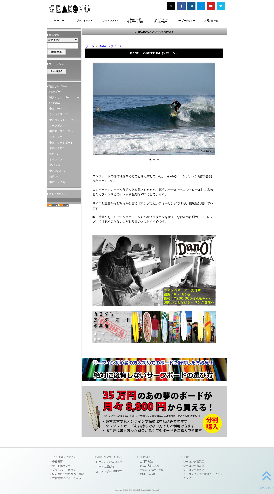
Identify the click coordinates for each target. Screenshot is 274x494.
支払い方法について (151, 465)
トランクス (56, 159)
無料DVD (54, 153)
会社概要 (57, 461)
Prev (98, 109)
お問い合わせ (211, 20)
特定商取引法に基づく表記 (68, 474)
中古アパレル (57, 170)
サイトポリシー (61, 465)
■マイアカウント (57, 193)
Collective (54, 102)
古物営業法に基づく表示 (66, 478)
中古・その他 (57, 182)
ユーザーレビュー (186, 20)
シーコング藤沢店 (193, 461)
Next (210, 109)
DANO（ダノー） (111, 46)
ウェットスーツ (58, 114)
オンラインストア (110, 20)
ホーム (89, 46)
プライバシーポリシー (65, 469)
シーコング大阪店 (193, 469)
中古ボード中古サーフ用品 (135, 20)
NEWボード (56, 91)
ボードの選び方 (105, 466)
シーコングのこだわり (109, 461)
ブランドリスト (84, 20)
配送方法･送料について (153, 469)
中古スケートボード (61, 142)
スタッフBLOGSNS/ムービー (160, 20)
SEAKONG (59, 20)
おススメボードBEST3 (109, 471)
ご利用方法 (146, 461)
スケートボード (58, 136)
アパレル (54, 165)
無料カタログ (57, 148)
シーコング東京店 (193, 465)
